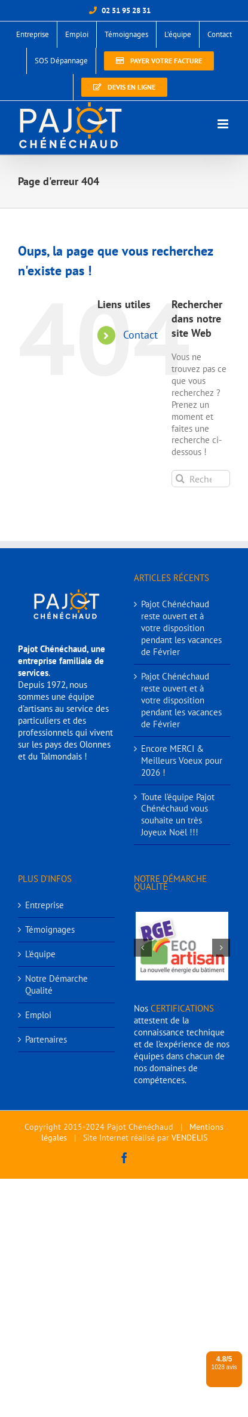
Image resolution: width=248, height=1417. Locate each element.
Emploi (38, 1015)
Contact (140, 335)
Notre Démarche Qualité (56, 984)
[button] (143, 948)
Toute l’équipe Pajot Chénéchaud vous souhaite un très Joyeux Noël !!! (178, 814)
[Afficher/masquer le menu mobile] (224, 124)
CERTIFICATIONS (182, 1008)
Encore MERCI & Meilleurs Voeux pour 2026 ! (181, 760)
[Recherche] (180, 478)
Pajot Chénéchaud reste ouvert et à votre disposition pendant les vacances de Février (181, 627)
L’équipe (40, 954)
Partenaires (46, 1039)
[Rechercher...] (201, 478)
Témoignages (50, 929)
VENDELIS (189, 1137)
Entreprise (44, 905)
